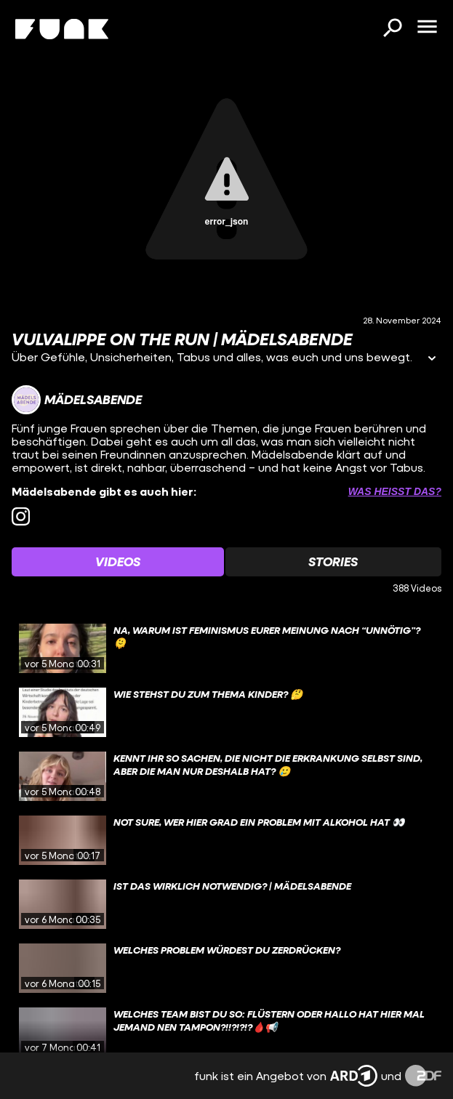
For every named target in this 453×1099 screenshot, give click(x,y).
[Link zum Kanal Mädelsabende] (77, 399)
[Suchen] (391, 29)
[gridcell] (226, 648)
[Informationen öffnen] (431, 359)
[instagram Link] (21, 516)
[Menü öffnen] (426, 27)
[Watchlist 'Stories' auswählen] (333, 561)
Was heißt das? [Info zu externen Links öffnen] (394, 491)
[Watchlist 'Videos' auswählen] (118, 561)
